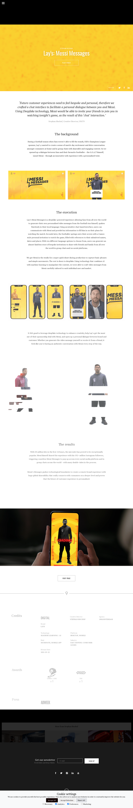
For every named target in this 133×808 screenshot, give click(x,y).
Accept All (52, 800)
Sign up (92, 761)
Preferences (72, 804)
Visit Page (111, 88)
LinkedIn (129, 88)
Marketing (86, 804)
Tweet (119, 88)
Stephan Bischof (66, 48)
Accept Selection (67, 800)
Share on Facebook (124, 88)
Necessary (47, 804)
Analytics (59, 804)
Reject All (81, 800)
